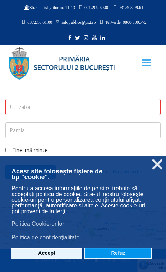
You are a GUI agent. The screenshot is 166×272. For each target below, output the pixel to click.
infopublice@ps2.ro (78, 22)
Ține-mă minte (26, 149)
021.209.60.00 (96, 7)
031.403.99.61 (131, 7)
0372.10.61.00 (39, 22)
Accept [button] (46, 253)
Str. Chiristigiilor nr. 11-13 (52, 7)
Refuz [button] (118, 253)
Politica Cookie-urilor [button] (37, 224)
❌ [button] (157, 164)
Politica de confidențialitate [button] (45, 237)
